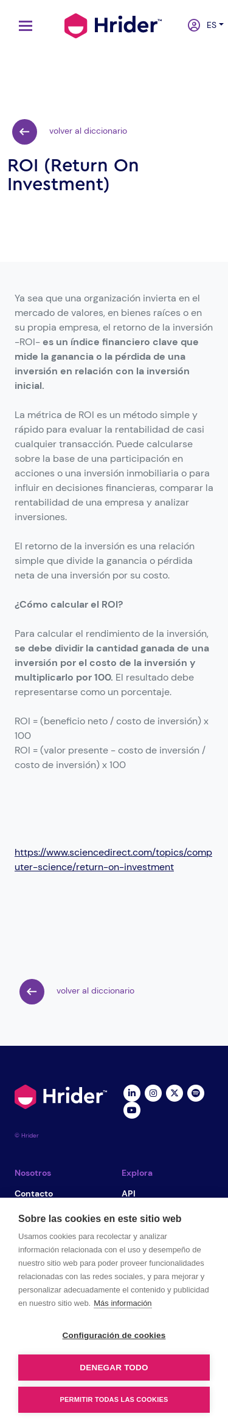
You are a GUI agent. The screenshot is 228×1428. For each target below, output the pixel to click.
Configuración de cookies (114, 1335)
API (129, 1193)
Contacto (34, 1193)
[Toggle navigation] (22, 26)
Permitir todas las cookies (114, 1399)
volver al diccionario (69, 132)
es (209, 24)
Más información (122, 1303)
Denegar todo (114, 1367)
